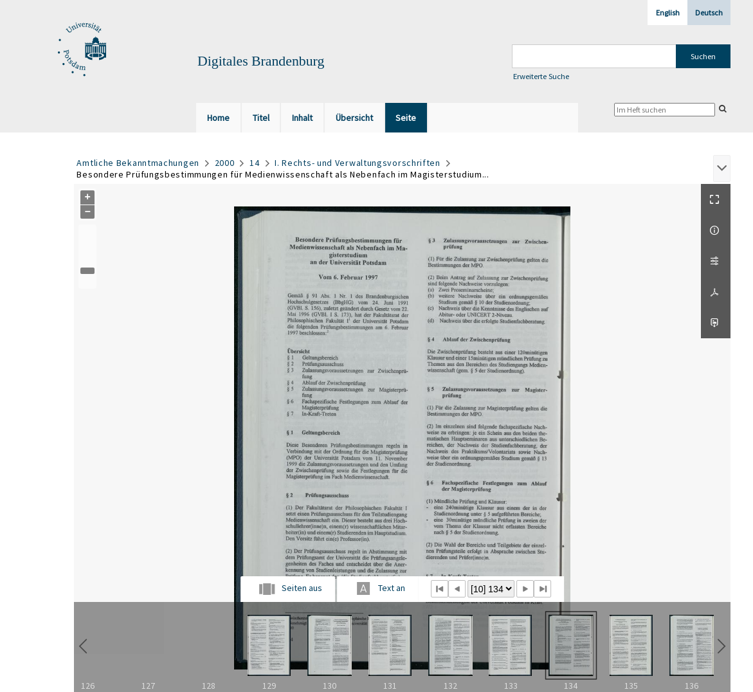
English (668, 12)
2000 (225, 162)
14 (254, 162)
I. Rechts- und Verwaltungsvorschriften (357, 162)
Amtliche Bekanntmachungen (138, 162)
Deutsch (709, 12)
